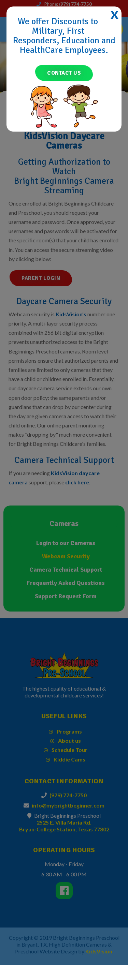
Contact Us (64, 73)
